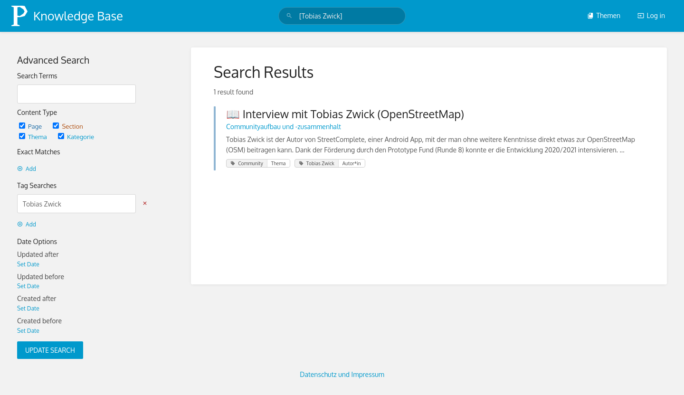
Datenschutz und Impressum (342, 374)
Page (31, 126)
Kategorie (76, 136)
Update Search (50, 350)
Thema (33, 136)
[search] (342, 16)
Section (68, 126)
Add (26, 168)
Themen (603, 15)
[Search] (289, 16)
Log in (651, 15)
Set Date (28, 264)
